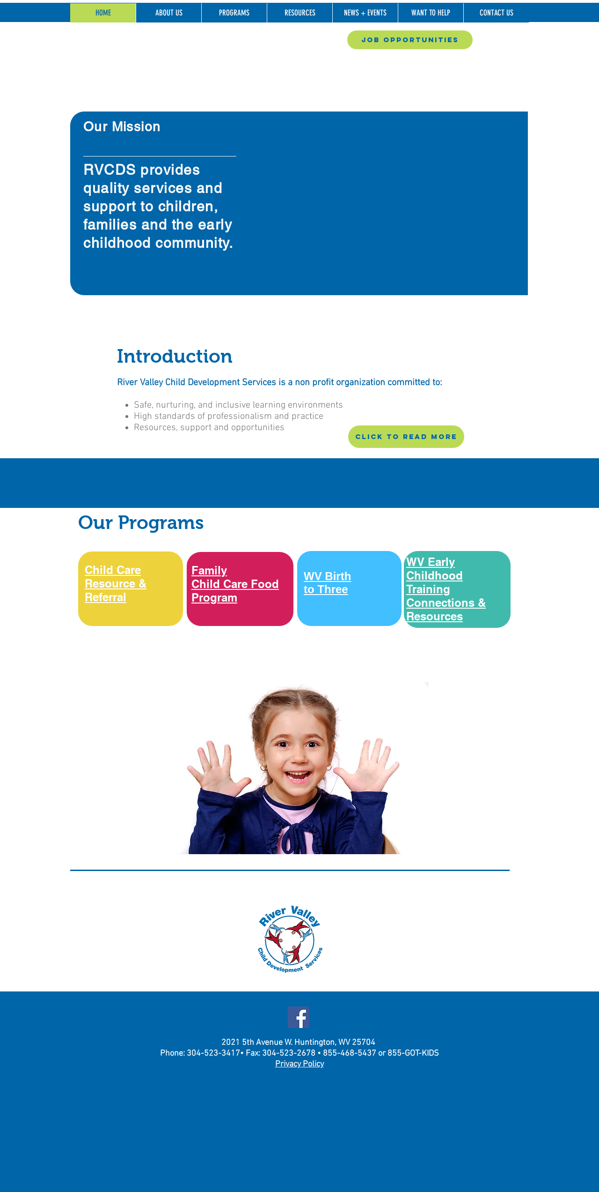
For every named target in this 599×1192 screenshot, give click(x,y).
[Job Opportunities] (410, 39)
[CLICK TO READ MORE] (406, 436)
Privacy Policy (299, 1064)
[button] (168, 12)
